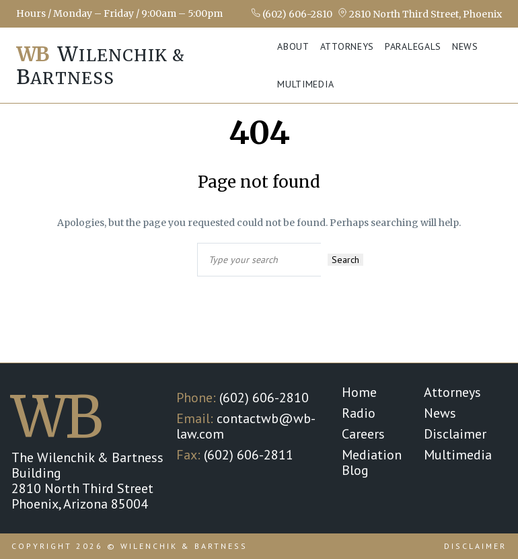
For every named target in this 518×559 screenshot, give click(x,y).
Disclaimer (455, 434)
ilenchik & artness (100, 65)
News (465, 46)
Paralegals (413, 46)
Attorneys (347, 46)
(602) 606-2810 (291, 14)
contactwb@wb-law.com (246, 426)
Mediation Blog (372, 462)
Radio (358, 413)
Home (359, 392)
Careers (363, 434)
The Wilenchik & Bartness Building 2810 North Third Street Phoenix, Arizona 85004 (87, 481)
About (293, 46)
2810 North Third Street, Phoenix (420, 14)
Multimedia (305, 84)
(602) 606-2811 (248, 454)
